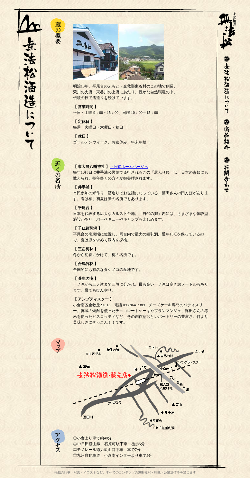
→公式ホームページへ (129, 166)
